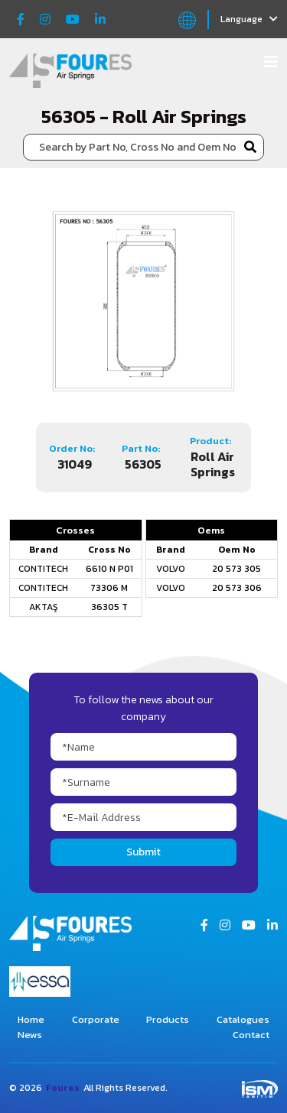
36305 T (109, 607)
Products (167, 1019)
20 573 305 (236, 569)
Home (31, 1019)
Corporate (95, 1019)
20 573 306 (237, 588)
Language (249, 19)
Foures (63, 1088)
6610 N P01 (109, 569)
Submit (143, 852)
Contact (251, 1034)
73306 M (109, 588)
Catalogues (243, 1019)
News (30, 1034)
